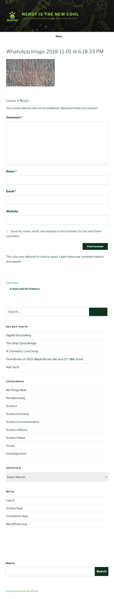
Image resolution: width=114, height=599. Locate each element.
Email (11, 191)
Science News (15, 437)
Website (12, 211)
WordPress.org (16, 524)
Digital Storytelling (18, 335)
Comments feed (17, 516)
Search (10, 563)
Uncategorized (16, 453)
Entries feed (14, 508)
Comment (14, 117)
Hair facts (12, 367)
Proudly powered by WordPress (22, 591)
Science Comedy (17, 414)
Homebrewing (15, 398)
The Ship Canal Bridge (21, 343)
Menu (57, 36)
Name (11, 171)
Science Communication (22, 422)
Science (11, 406)
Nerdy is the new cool (50, 14)
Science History (17, 430)
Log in (10, 500)
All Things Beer (16, 390)
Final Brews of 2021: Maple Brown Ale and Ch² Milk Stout (44, 359)
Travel (10, 445)
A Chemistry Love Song (22, 351)
